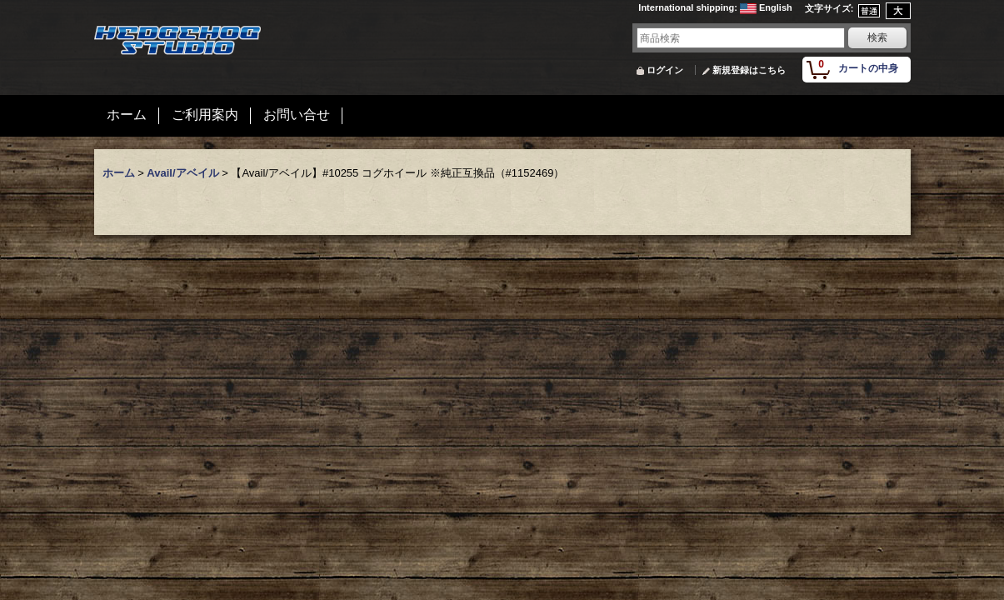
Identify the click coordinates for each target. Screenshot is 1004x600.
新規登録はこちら (749, 70)
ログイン (665, 70)
